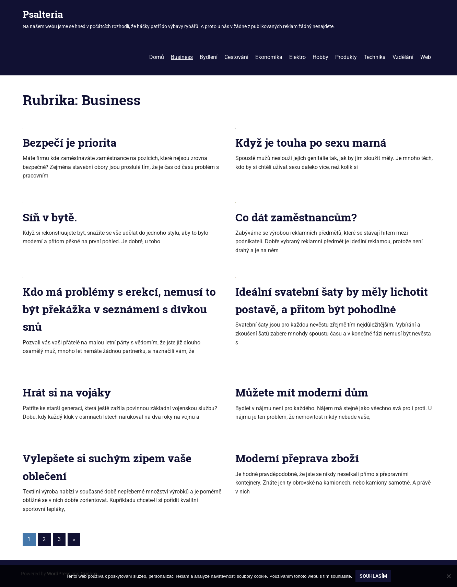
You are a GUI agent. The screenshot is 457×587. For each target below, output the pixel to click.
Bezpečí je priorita (70, 142)
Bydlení (209, 57)
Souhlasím (373, 576)
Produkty (346, 57)
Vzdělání (402, 57)
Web (425, 57)
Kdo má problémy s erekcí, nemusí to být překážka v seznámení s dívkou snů (119, 309)
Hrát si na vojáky (67, 392)
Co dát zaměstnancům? (295, 217)
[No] (448, 576)
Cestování (236, 57)
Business (182, 57)
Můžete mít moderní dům (301, 392)
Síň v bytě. (50, 217)
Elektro (297, 57)
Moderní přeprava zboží (297, 458)
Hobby (320, 57)
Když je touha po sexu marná (310, 142)
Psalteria (43, 14)
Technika (375, 57)
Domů (156, 57)
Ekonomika (268, 57)
